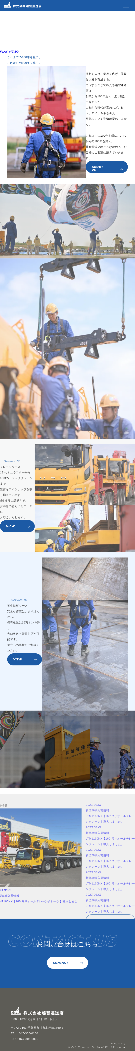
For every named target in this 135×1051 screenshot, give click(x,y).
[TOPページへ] (18, 4)
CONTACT (60, 963)
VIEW (10, 526)
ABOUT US (97, 169)
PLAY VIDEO (9, 51)
